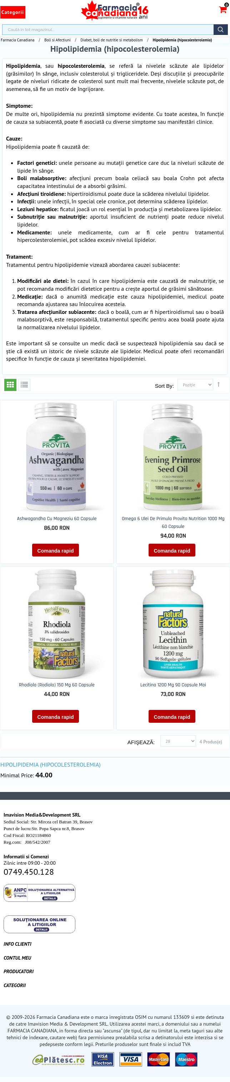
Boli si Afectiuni (57, 39)
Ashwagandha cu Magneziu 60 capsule (57, 518)
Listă (24, 385)
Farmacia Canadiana (17, 39)
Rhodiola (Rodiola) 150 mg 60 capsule (57, 685)
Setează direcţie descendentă (218, 384)
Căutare (221, 29)
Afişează (141, 742)
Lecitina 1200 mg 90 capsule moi (173, 685)
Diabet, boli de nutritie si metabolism (112, 39)
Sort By (163, 386)
